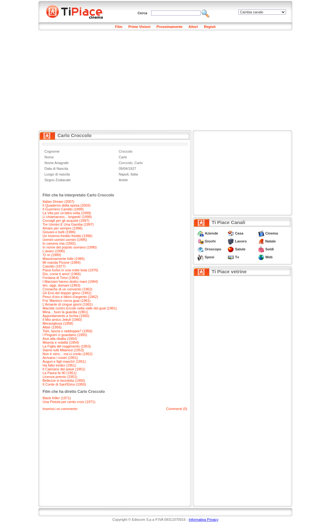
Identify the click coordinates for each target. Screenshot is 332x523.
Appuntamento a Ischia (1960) (66, 316)
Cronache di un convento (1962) (67, 289)
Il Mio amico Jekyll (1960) (62, 319)
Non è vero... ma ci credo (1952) (68, 354)
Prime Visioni (140, 27)
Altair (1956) (52, 327)
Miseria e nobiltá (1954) (61, 342)
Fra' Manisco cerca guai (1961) (66, 300)
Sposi (209, 257)
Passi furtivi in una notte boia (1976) (70, 270)
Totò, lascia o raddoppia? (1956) (67, 331)
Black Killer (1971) (57, 398)
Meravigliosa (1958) (58, 323)
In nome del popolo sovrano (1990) (70, 247)
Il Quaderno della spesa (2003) (66, 205)
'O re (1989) (52, 255)
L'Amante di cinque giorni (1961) (68, 304)
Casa (239, 233)
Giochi (210, 241)
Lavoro (241, 241)
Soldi (269, 249)
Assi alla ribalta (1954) (60, 339)
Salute (240, 249)
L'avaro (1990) (54, 251)
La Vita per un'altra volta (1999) (67, 213)
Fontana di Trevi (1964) (61, 278)
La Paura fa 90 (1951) (59, 373)
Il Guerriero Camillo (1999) (63, 209)
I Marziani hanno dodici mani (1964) (70, 281)
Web (269, 257)
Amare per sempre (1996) (63, 228)
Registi (210, 27)
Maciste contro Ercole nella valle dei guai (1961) (80, 308)
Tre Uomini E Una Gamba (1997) (68, 224)
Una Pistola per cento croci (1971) (69, 402)
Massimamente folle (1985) (64, 259)
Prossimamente (169, 27)
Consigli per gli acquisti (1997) (66, 220)
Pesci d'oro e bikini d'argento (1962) (70, 297)
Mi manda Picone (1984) (62, 262)
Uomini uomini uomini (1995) (65, 240)
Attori (193, 27)
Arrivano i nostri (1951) (60, 358)
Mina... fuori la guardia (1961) (65, 312)
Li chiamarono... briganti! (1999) (67, 217)
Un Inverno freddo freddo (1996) (67, 236)
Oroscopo (213, 249)
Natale (270, 241)
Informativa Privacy (204, 519)
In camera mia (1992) (59, 243)
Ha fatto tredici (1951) (59, 365)
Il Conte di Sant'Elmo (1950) (64, 384)
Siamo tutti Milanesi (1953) (63, 350)
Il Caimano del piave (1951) (64, 369)
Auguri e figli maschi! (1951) (64, 361)
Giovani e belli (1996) (59, 232)
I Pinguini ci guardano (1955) (65, 335)
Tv (237, 257)
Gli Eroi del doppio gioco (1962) (67, 293)
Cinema (271, 233)
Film (119, 27)
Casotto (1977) (54, 266)
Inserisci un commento (60, 409)
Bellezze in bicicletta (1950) (64, 380)
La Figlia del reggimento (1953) (67, 346)
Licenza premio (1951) (60, 377)
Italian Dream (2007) (58, 201)
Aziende (211, 233)
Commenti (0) (176, 409)
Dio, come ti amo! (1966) (62, 274)
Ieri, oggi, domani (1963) (61, 285)
